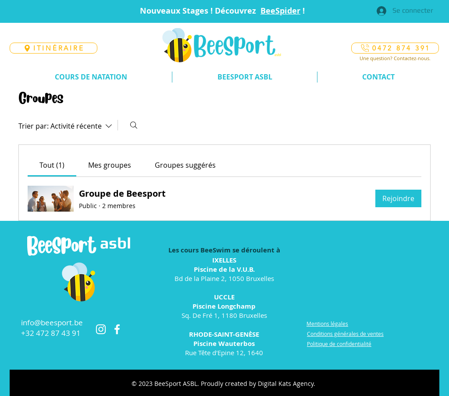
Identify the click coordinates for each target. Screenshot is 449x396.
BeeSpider (280, 10)
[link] (51, 165)
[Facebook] (117, 329)
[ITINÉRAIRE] (53, 48)
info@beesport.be (52, 322)
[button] (91, 77)
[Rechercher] (133, 125)
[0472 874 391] (395, 48)
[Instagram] (100, 329)
